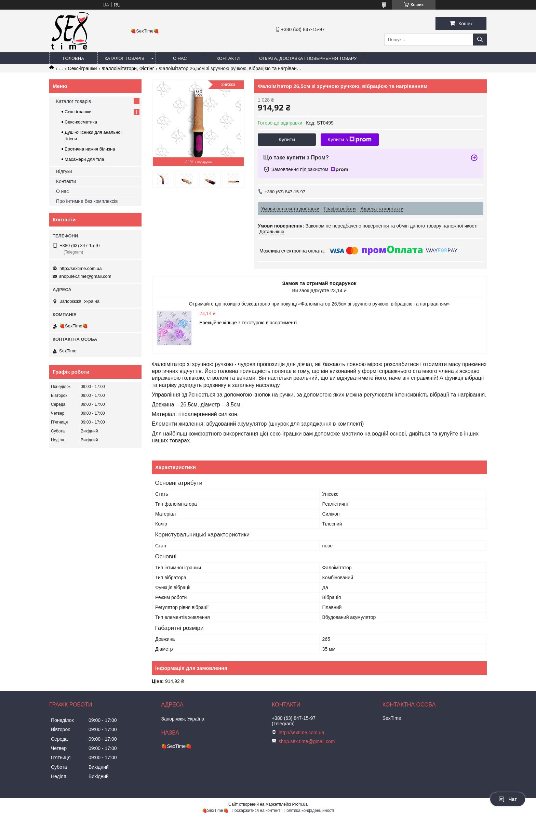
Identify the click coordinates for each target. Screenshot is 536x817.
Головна (73, 58)
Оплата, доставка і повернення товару (308, 58)
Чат (507, 799)
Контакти (228, 58)
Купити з (349, 140)
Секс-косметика (81, 122)
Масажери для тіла (84, 159)
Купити (287, 139)
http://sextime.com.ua (80, 268)
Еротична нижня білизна (90, 149)
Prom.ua (300, 804)
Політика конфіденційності (309, 810)
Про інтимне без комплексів (87, 201)
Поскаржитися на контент (255, 810)
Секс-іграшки (82, 68)
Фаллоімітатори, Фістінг (128, 68)
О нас (180, 58)
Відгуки (64, 171)
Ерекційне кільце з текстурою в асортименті (248, 322)
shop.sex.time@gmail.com (85, 276)
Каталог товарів (124, 58)
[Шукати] (480, 40)
